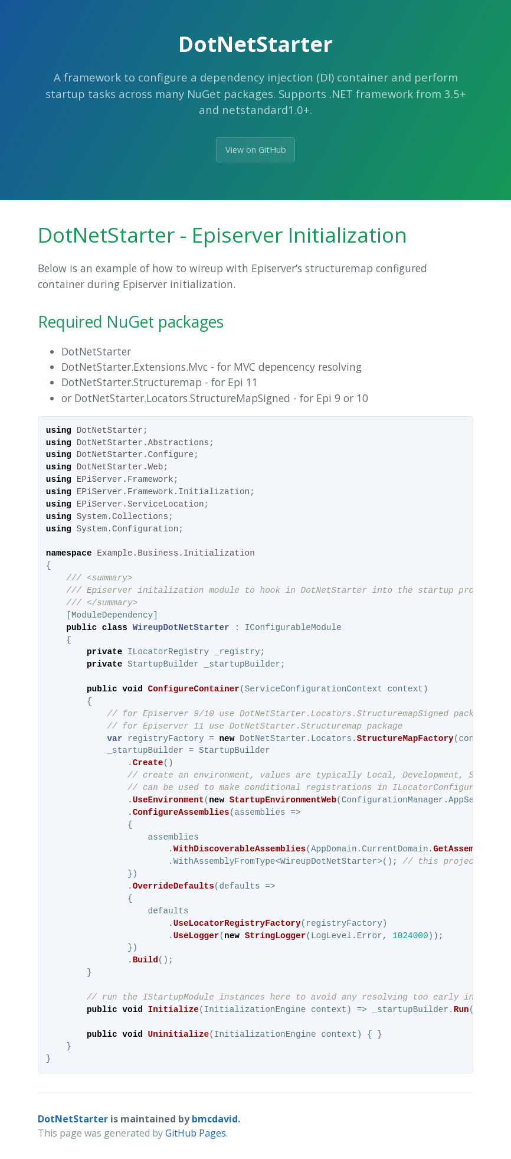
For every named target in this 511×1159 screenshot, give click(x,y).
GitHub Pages (195, 1133)
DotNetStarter (73, 1118)
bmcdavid (215, 1118)
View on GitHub (255, 149)
